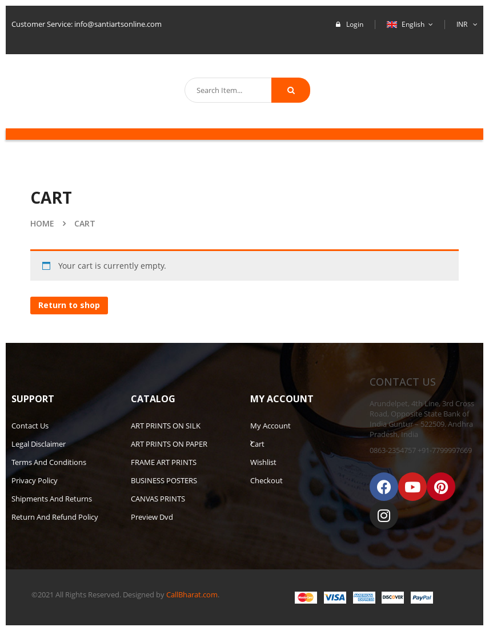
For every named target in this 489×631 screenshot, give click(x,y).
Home (42, 223)
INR (461, 24)
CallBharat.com (192, 594)
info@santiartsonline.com (118, 24)
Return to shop (69, 305)
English (406, 24)
